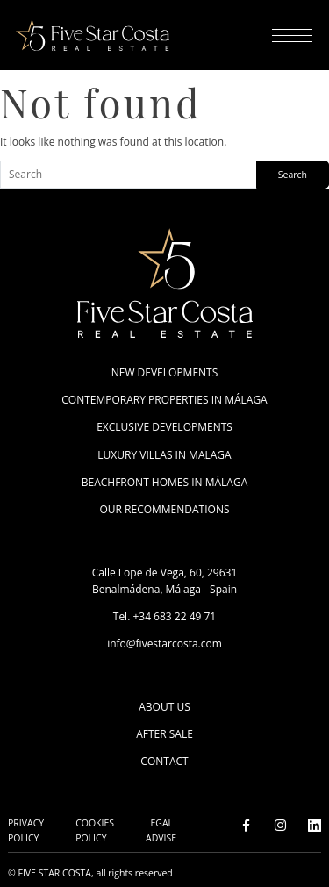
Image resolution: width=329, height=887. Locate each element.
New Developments (164, 372)
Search (292, 174)
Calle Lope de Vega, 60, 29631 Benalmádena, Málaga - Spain (165, 581)
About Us (164, 706)
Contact (164, 761)
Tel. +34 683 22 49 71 (164, 616)
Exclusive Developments (164, 426)
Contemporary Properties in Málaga (164, 399)
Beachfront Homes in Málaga (165, 482)
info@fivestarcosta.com (164, 643)
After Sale (164, 733)
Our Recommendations (164, 509)
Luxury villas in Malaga (164, 454)
